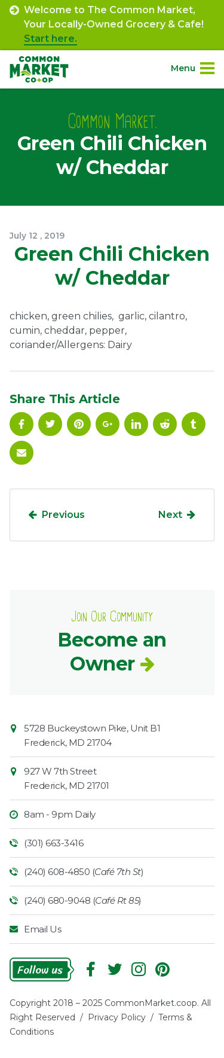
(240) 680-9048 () (83, 900)
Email (21, 453)
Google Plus (107, 424)
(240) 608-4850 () (83, 871)
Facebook (21, 424)
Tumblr (193, 424)
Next (170, 514)
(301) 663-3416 (53, 843)
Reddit (165, 424)
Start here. (50, 38)
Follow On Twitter (50, 424)
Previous (63, 514)
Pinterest (79, 424)
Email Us (42, 929)
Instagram (139, 969)
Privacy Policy (117, 1017)
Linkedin (136, 424)
